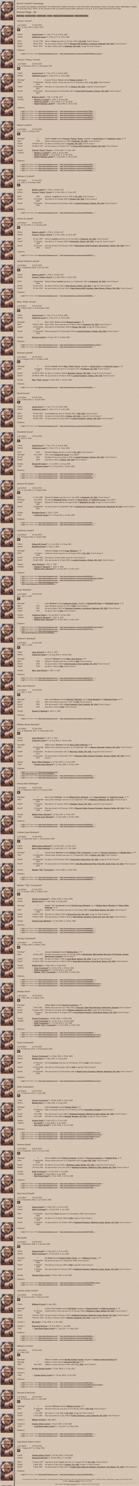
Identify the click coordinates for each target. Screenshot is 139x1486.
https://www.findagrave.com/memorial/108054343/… (77, 474)
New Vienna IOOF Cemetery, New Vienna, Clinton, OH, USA (95, 288)
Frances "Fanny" (73, 139)
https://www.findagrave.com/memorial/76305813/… (77, 1285)
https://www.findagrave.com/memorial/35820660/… (77, 1387)
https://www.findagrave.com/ (47, 54)
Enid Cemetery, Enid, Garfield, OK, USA (81, 664)
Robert (76, 80)
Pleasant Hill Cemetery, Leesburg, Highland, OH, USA (92, 44)
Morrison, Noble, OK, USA (80, 752)
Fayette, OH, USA (75, 144)
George (109, 853)
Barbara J (41, 100)
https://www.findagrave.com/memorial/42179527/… (77, 476)
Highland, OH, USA (72, 46)
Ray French (41, 1125)
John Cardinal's (67, 1484)
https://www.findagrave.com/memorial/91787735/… (77, 580)
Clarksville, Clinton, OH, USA (82, 241)
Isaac (71, 551)
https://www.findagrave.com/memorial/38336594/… (77, 119)
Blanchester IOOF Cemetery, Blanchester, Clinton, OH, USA (99, 246)
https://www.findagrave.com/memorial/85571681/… (77, 1338)
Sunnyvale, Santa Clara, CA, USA (84, 859)
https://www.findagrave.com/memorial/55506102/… (77, 115)
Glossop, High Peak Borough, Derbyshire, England (98, 1008)
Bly (38, 1123)
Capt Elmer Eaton (44, 1329)
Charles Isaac (43, 764)
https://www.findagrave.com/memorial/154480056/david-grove (80, 426)
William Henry (43, 569)
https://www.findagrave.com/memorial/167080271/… (77, 117)
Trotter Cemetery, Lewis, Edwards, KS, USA (89, 1416)
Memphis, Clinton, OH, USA (79, 373)
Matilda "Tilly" (80, 853)
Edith (41, 970)
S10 (23, 54)
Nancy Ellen (79, 745)
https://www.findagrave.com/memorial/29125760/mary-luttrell (80, 345)
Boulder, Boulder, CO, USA (76, 1116)
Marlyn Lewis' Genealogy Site (63, 16)
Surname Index (31, 16)
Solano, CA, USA (72, 1464)
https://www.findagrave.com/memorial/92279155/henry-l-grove (80, 54)
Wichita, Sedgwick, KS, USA (79, 1010)
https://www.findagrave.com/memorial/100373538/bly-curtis (79, 1136)
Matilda (125, 853)
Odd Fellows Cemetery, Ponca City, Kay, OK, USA (93, 917)
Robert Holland (43, 104)
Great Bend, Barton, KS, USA (102, 910)
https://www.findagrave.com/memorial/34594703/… (77, 775)
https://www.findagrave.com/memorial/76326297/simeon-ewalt (80, 1134)
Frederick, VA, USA (80, 141)
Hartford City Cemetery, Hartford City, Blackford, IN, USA (99, 507)
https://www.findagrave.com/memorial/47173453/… (77, 113)
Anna (41, 968)
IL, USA (80, 1364)
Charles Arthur (68, 1258)
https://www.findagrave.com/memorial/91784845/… (77, 680)
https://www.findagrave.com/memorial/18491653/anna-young (80, 983)
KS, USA (69, 1413)
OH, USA (89, 1409)
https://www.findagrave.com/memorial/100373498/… (77, 1138)
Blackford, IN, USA (87, 502)
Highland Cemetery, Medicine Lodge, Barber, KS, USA (92, 1114)
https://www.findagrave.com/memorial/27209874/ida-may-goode (81, 1385)
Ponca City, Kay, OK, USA (78, 914)
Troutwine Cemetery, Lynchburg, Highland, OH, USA (86, 608)
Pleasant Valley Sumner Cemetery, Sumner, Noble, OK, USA (99, 756)
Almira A (41, 102)
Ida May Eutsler (74, 1360)
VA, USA (82, 41)
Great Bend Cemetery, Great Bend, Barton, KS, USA (94, 961)
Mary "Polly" (72, 366)
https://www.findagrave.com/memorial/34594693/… (38, 584)
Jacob (37, 34)
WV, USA (81, 414)
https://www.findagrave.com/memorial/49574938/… (77, 1340)
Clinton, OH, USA (78, 87)
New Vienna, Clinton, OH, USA (78, 286)
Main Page (20, 16)
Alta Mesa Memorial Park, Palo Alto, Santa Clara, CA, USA (100, 864)
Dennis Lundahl (74, 1481)
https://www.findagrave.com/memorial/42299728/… (77, 478)
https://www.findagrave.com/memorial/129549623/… (77, 932)
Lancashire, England (92, 1110)
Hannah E (39, 1326)
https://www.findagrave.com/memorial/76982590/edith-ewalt (80, 985)
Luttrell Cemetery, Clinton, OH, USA (89, 203)
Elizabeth (60, 500)
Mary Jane (74, 659)
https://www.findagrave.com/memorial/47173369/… (77, 111)
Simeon (70, 1107)
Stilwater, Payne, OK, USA (80, 804)
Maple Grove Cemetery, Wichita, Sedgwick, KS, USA (98, 1071)
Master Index (41, 16)
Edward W (62, 455)
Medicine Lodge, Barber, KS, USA (80, 1165)
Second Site (74, 1484)
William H (89, 1258)
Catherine (39, 37)
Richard (73, 322)
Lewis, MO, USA (89, 1161)
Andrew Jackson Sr (104, 1360)
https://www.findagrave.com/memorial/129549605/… (77, 930)
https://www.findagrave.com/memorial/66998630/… (77, 879)
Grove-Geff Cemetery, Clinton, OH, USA (92, 91)
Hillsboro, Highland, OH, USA (102, 800)
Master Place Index (81, 16)
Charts (50, 16)
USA (74, 606)
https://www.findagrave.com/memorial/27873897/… (77, 347)
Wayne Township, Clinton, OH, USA (105, 747)
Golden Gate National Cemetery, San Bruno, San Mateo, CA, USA (97, 1467)
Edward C (42, 567)
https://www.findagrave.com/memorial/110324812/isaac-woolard (81, 578)
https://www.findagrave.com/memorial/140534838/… (77, 778)
